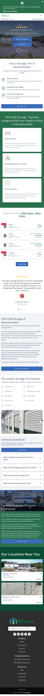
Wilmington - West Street (30, 215)
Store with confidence (22, 369)
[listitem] (22, 140)
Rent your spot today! (10, 11)
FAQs (22, 670)
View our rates (22, 541)
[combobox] (22, 629)
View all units (22, 264)
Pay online (22, 44)
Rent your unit (22, 106)
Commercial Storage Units (22, 659)
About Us (22, 648)
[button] (22, 42)
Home (22, 642)
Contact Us (22, 652)
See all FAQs (22, 450)
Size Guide (22, 677)
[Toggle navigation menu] (41, 16)
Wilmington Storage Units (22, 663)
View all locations (38, 19)
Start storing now (22, 39)
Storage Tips (22, 673)
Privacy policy (22, 689)
